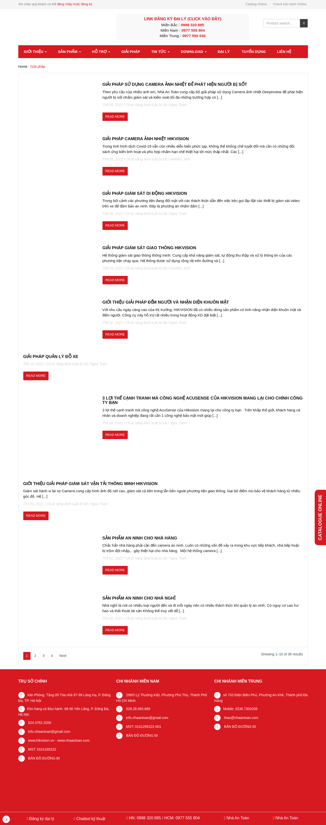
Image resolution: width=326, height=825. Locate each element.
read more (115, 116)
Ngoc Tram (178, 105)
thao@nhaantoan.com (240, 718)
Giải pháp (130, 51)
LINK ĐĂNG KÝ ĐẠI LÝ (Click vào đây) (182, 19)
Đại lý (224, 51)
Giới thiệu (35, 51)
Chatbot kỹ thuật (90, 819)
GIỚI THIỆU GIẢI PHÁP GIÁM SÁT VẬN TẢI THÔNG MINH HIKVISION (90, 483)
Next (63, 656)
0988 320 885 (192, 25)
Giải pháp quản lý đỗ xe (50, 356)
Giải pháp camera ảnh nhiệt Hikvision (145, 138)
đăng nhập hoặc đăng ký (74, 4)
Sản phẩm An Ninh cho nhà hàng (139, 538)
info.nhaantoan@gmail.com (49, 732)
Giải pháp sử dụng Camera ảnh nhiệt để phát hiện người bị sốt (174, 84)
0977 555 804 (193, 30)
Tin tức (160, 51)
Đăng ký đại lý (41, 819)
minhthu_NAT (180, 159)
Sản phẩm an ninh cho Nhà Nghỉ (139, 598)
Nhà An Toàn (237, 818)
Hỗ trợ (101, 51)
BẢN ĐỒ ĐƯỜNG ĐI (43, 758)
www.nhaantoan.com (73, 740)
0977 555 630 (194, 36)
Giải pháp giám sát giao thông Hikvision (149, 247)
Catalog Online (256, 4)
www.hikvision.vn (40, 740)
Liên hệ (284, 51)
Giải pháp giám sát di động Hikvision (144, 193)
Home (22, 66)
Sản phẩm (69, 51)
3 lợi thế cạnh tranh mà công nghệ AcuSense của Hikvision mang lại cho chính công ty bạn (202, 400)
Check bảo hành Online (290, 4)
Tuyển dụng (254, 51)
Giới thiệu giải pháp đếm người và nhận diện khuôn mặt (165, 302)
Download (193, 51)
